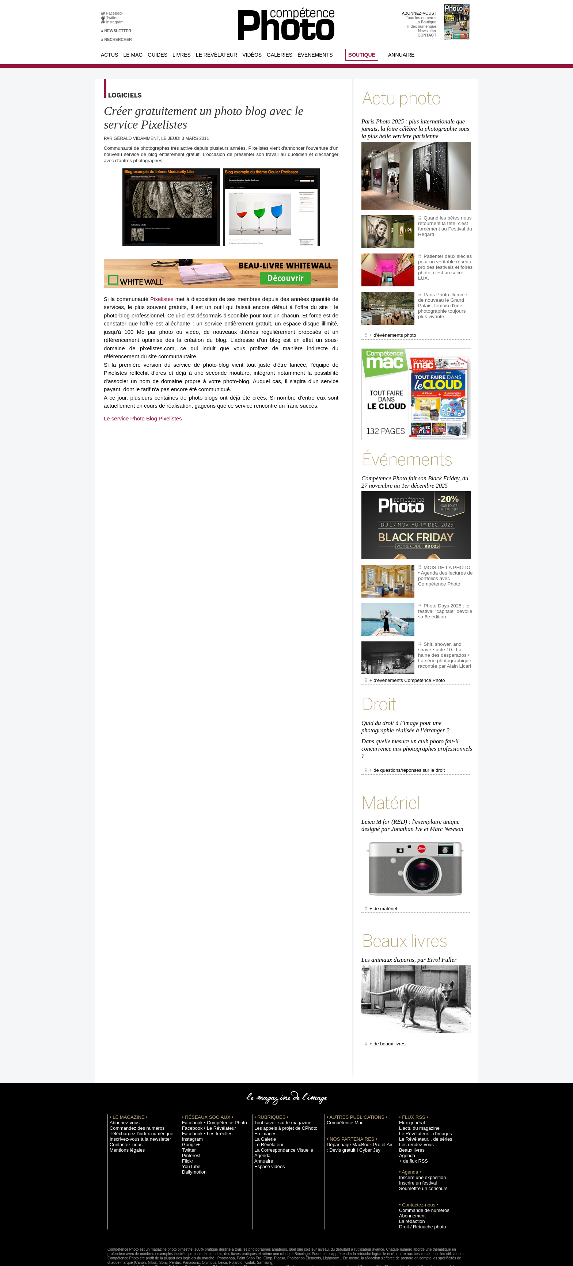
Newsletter (427, 30)
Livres (181, 55)
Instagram (116, 22)
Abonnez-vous (122, 1093)
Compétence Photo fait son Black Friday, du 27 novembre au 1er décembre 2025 (417, 473)
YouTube (189, 1137)
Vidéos (252, 55)
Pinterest (189, 1126)
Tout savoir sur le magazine (278, 1093)
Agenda (261, 1126)
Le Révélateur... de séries (421, 1110)
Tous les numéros (421, 17)
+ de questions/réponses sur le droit (398, 752)
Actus (109, 55)
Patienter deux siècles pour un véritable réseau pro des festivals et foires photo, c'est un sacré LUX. (443, 259)
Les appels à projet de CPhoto (280, 1099)
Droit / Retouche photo (418, 1198)
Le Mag (133, 55)
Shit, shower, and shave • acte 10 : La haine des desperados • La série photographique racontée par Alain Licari (444, 644)
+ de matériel (378, 884)
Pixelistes (161, 299)
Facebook (116, 13)
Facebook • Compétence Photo (209, 1093)
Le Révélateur (216, 55)
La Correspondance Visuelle (278, 1121)
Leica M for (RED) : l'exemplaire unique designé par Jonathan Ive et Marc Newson (410, 803)
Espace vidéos (267, 1137)
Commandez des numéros (132, 1099)
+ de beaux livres (382, 1015)
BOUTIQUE (361, 55)
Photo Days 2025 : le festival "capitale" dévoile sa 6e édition (445, 601)
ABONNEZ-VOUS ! (419, 13)
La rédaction (410, 1192)
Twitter (113, 17)
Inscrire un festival (414, 1154)
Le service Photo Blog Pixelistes (143, 418)
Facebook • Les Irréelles (203, 1104)
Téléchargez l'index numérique (136, 1104)
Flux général (410, 1093)
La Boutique (425, 22)
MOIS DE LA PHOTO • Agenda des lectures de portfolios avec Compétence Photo (445, 565)
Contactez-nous (123, 1115)
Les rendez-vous (413, 1115)
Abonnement (410, 1187)
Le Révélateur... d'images (421, 1104)
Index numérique (421, 26)
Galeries (279, 55)
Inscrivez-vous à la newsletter (135, 1110)
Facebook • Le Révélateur (204, 1099)
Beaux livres (409, 1121)
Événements (315, 55)
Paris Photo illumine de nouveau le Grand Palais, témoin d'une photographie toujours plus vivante (444, 298)
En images (263, 1104)
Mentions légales (124, 1121)
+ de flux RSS (411, 1132)
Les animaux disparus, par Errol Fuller (407, 933)
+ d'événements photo (386, 330)
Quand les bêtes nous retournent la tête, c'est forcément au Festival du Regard (442, 221)
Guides (157, 55)
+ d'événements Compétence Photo (398, 669)
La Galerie (263, 1110)
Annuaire (401, 55)
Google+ (189, 1115)
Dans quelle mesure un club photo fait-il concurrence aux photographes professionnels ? (415, 732)
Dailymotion (192, 1143)
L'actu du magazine (416, 1099)
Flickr (186, 1132)
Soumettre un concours (419, 1159)
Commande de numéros (420, 1181)
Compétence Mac (342, 1093)
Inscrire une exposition (418, 1148)
